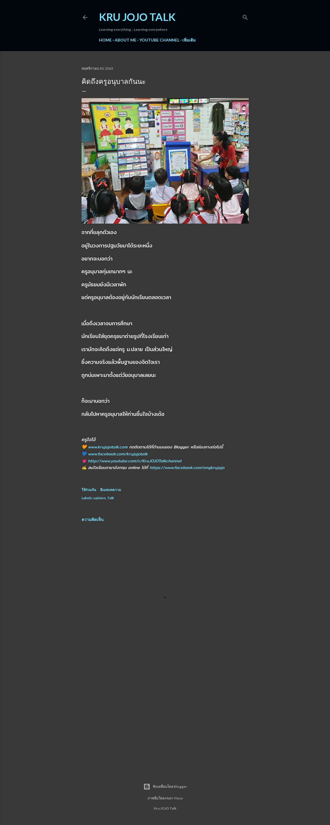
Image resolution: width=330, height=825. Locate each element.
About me (125, 39)
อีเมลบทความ (110, 490)
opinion (99, 498)
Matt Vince (174, 798)
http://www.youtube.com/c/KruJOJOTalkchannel (134, 461)
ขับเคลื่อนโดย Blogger (165, 786)
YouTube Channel (159, 39)
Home (105, 39)
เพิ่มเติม (189, 39)
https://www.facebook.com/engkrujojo (186, 467)
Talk (110, 498)
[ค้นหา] (245, 16)
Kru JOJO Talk (137, 16)
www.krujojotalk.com (107, 447)
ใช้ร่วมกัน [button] (89, 490)
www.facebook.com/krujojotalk (118, 454)
